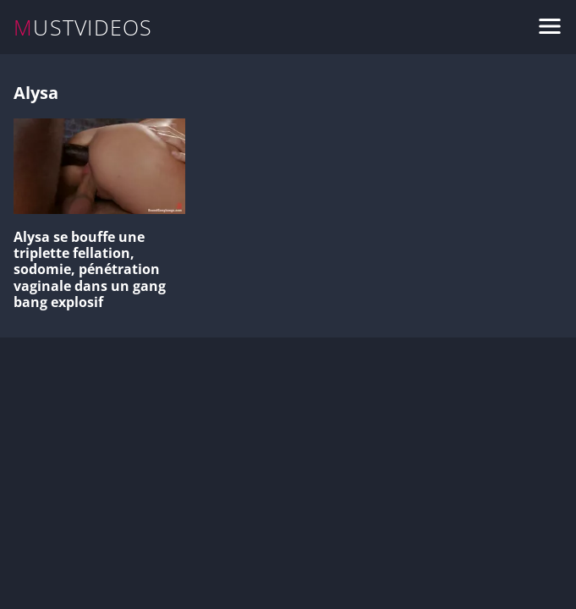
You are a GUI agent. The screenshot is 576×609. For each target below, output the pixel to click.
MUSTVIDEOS (83, 27)
